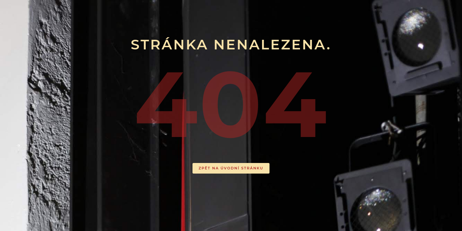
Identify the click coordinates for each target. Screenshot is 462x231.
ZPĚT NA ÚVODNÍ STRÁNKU (231, 168)
